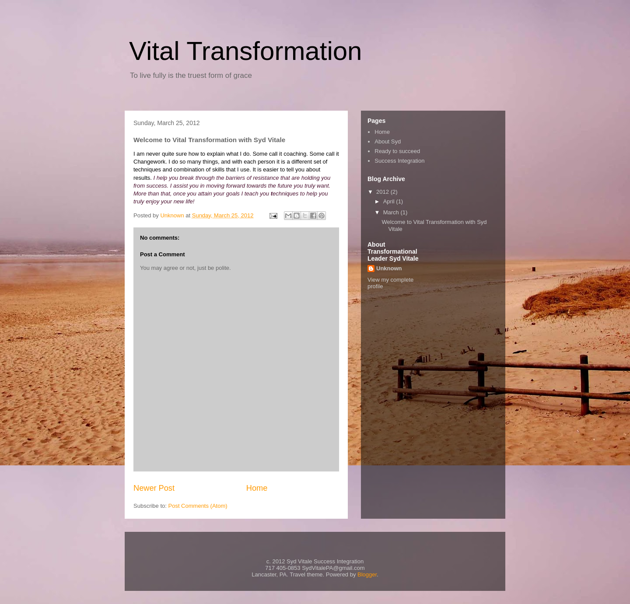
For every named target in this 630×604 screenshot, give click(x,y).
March (392, 212)
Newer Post (154, 488)
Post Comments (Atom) (198, 506)
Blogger (367, 574)
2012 (383, 192)
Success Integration (399, 160)
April (389, 201)
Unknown (389, 268)
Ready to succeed (397, 151)
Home (257, 488)
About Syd (387, 141)
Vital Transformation (245, 51)
